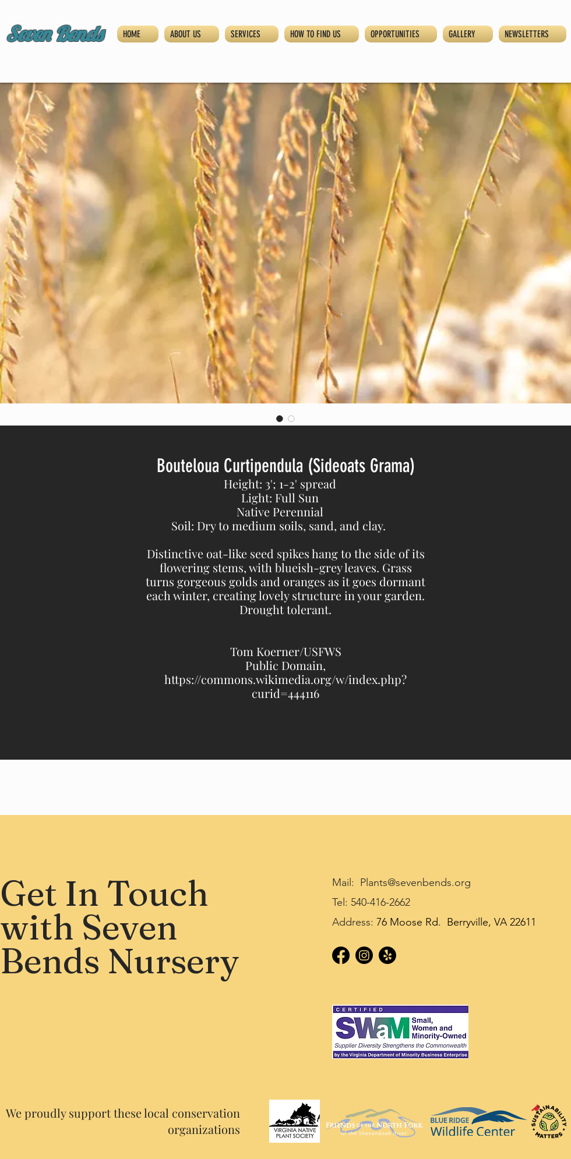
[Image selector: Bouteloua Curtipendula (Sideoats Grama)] (280, 418)
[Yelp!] (387, 955)
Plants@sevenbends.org (415, 882)
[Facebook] (341, 955)
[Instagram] (364, 955)
